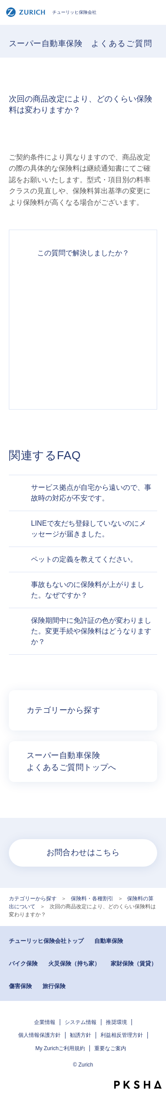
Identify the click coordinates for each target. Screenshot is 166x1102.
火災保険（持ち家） (74, 963)
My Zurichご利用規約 (60, 1048)
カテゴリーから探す (33, 898)
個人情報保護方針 (39, 1035)
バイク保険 (23, 963)
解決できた (83, 282)
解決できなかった (83, 346)
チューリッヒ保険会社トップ (46, 941)
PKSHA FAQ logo (138, 1084)
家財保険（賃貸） (134, 963)
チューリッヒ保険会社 (51, 12)
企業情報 (44, 1022)
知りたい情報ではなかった (83, 378)
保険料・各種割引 (92, 898)
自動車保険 (108, 941)
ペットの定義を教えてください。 (84, 559)
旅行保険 (54, 986)
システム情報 (81, 1022)
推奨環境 (116, 1022)
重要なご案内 (110, 1048)
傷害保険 (20, 986)
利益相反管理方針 (121, 1035)
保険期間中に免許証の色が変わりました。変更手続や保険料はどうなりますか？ (91, 631)
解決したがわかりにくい (83, 314)
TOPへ (155, 1069)
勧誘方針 (80, 1035)
